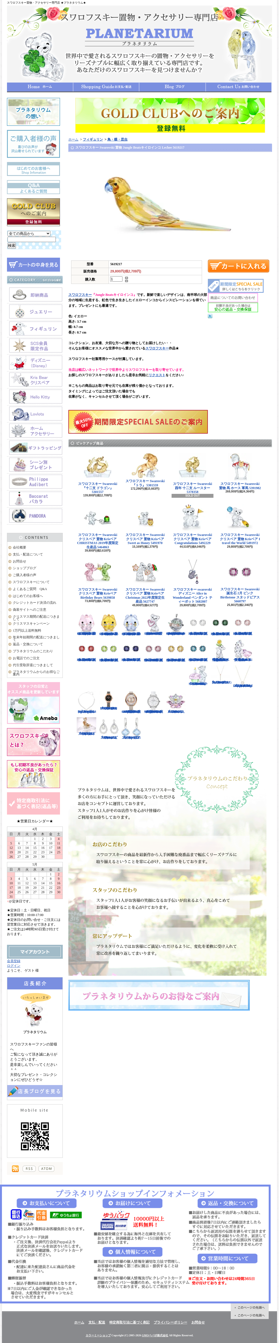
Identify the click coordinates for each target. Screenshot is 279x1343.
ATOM (46, 1169)
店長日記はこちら (34, 1091)
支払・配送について (106, 87)
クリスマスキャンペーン (31, 623)
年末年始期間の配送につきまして (36, 638)
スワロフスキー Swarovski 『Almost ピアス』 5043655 (109, 728)
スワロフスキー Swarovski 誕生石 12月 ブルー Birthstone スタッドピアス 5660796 (198, 650)
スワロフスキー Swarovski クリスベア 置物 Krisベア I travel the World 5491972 (240, 524)
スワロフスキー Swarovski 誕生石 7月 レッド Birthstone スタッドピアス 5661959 (86, 650)
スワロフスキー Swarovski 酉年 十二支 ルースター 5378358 (192, 473)
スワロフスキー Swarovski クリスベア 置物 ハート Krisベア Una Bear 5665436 (153, 624)
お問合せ (238, 87)
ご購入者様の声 (24, 575)
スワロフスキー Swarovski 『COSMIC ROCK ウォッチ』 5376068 (109, 700)
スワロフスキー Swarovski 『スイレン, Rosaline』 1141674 (176, 702)
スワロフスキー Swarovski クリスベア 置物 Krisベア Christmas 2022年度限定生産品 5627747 (145, 581)
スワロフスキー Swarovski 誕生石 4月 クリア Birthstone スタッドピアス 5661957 (198, 624)
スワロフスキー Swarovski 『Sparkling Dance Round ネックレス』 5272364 (242, 676)
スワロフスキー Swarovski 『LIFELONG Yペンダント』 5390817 (221, 674)
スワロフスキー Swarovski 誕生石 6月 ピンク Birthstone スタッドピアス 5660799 (242, 624)
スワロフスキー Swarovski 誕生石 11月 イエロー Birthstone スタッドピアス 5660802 (176, 650)
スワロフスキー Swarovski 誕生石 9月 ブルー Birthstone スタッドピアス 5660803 (131, 650)
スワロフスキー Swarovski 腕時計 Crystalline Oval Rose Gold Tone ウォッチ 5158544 (131, 702)
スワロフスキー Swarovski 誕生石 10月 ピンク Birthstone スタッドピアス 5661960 (153, 650)
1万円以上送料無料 (27, 630)
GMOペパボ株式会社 (155, 1335)
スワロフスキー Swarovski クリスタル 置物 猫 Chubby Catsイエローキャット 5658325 (109, 624)
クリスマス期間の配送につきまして (36, 618)
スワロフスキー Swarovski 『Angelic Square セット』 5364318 (86, 702)
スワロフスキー (80, 295)
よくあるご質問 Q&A (30, 589)
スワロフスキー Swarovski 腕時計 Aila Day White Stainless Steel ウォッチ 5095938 (153, 702)
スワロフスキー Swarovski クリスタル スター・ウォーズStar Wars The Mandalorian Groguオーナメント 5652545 (176, 624)
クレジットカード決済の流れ (34, 603)
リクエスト (157, 375)
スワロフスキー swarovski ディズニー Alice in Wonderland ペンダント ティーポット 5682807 (192, 581)
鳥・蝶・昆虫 (117, 139)
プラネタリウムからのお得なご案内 (36, 673)
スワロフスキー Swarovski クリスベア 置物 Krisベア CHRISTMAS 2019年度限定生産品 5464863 (97, 526)
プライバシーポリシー (170, 1322)
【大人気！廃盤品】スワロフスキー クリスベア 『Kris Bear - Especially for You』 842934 (220, 650)
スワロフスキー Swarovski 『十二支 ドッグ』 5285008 (86, 726)
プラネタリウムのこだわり (33, 651)
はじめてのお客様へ (28, 596)
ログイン (13, 966)
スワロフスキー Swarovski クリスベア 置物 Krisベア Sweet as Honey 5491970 (145, 524)
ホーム (40, 87)
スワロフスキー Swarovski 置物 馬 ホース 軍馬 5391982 (240, 471)
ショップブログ (172, 87)
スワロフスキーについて (31, 582)
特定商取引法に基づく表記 (129, 1322)
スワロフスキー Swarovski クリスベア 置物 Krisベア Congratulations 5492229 (192, 524)
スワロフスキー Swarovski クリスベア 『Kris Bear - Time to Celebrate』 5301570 (198, 675)
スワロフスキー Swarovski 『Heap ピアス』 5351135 (131, 728)
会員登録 (13, 961)
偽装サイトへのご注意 (29, 610)
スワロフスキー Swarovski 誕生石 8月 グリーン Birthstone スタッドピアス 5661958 (109, 650)
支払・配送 (96, 1322)
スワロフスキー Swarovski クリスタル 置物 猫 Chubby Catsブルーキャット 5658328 (131, 624)
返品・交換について (28, 644)
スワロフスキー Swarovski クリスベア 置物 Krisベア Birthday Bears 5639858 (97, 579)
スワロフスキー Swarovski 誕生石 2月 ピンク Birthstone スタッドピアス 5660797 (240, 581)
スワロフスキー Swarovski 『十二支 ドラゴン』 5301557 (97, 473)
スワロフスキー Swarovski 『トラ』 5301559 (145, 470)
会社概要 (19, 547)
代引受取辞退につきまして (33, 665)
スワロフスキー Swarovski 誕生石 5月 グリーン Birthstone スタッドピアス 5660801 (220, 624)
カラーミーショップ (98, 1335)
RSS (29, 1169)
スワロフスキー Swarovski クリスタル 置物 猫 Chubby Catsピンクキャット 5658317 (86, 624)
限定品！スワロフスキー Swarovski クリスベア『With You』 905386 (242, 650)
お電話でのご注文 (26, 658)
